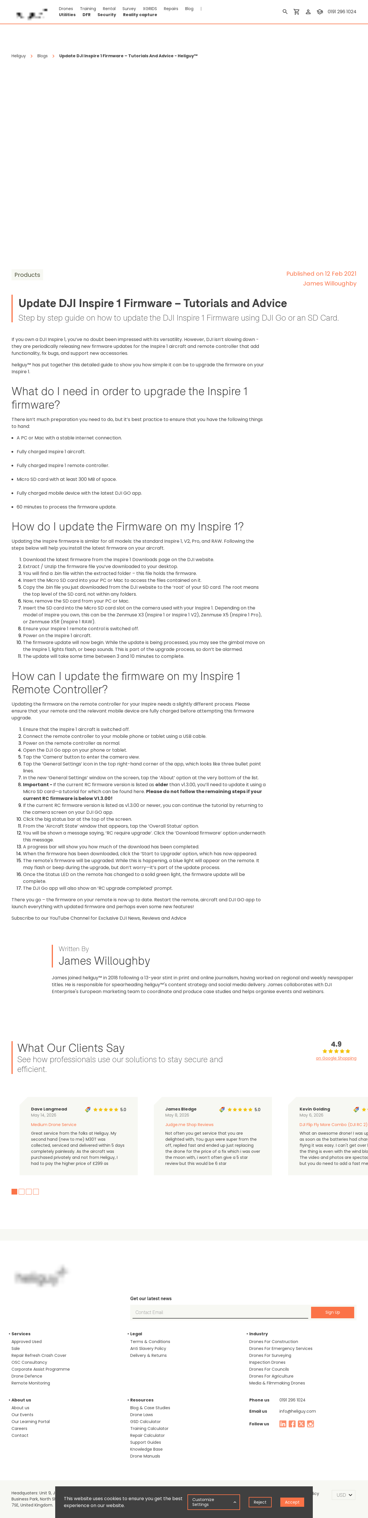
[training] (319, 12)
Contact (20, 1435)
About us (20, 1408)
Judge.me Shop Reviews (189, 1124)
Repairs (171, 9)
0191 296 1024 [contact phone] (342, 11)
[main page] (29, 12)
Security (106, 15)
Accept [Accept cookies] (292, 1502)
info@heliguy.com (297, 1411)
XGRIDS (150, 9)
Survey (129, 9)
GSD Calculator (145, 1421)
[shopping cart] (296, 12)
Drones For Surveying (270, 1355)
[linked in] (282, 1423)
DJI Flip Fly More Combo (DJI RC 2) (334, 1124)
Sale (16, 1348)
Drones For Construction (273, 1341)
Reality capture (140, 15)
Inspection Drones (267, 1362)
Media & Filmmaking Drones (277, 1383)
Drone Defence (27, 1376)
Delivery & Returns (148, 1355)
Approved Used (27, 1341)
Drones (66, 9)
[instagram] (310, 1423)
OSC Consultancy (29, 1362)
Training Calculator (149, 1428)
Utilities (67, 15)
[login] (308, 12)
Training (88, 9)
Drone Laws (141, 1415)
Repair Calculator (147, 1435)
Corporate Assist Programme (41, 1369)
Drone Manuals (145, 1456)
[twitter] (301, 1423)
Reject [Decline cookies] (260, 1502)
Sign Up (332, 1312)
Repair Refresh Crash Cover (39, 1355)
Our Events (22, 1415)
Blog (189, 9)
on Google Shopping (336, 1058)
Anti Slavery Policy (148, 1348)
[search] (285, 12)
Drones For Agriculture (271, 1376)
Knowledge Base (146, 1449)
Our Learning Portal (31, 1421)
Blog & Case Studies (150, 1408)
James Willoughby (329, 283)
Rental (109, 9)
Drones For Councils (269, 1369)
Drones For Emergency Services (281, 1348)
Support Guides (145, 1442)
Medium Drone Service (53, 1124)
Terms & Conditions (150, 1341)
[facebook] (292, 1423)
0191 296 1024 (292, 1400)
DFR (87, 15)
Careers (19, 1428)
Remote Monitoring (31, 1383)
